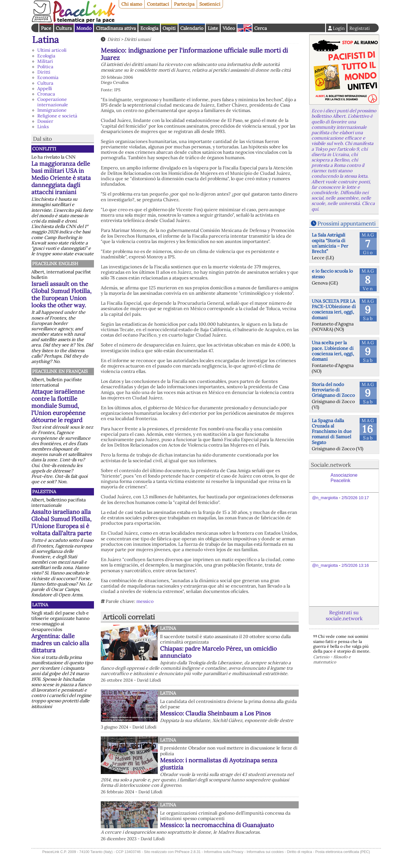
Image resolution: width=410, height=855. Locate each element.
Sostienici (209, 4)
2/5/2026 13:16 (355, 565)
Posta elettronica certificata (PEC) (342, 852)
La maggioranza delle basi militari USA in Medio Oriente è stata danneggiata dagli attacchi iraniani (61, 178)
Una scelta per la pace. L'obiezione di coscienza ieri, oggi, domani (333, 351)
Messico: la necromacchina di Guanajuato (217, 825)
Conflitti (44, 149)
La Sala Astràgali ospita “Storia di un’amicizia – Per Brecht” (330, 243)
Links (43, 126)
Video (229, 28)
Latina (45, 39)
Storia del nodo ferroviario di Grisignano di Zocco (333, 389)
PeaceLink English (55, 263)
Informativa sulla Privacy (223, 852)
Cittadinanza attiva (116, 28)
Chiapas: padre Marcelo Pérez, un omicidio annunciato (218, 652)
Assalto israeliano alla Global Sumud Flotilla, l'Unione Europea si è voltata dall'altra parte (61, 522)
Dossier (45, 121)
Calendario (191, 28)
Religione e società (57, 116)
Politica (45, 66)
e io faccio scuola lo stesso (332, 273)
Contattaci (158, 4)
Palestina (44, 491)
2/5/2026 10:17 (355, 497)
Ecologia (149, 28)
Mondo (83, 28)
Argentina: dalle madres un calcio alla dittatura (60, 643)
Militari (45, 61)
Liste (213, 28)
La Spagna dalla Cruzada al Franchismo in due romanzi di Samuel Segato (332, 431)
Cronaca (46, 94)
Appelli (44, 88)
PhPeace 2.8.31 (188, 852)
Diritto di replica (299, 852)
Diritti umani (137, 39)
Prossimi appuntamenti (346, 223)
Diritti (43, 72)
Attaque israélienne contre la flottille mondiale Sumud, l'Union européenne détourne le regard (58, 406)
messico (144, 601)
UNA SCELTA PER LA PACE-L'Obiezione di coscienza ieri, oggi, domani (334, 309)
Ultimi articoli (52, 50)
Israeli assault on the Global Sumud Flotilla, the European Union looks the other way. (61, 294)
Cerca (260, 28)
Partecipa (184, 4)
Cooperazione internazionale (52, 101)
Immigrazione (52, 110)
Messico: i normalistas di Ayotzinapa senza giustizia (218, 763)
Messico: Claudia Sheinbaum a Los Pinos (215, 713)
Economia (47, 77)
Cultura (64, 28)
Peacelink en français (60, 371)
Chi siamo (131, 4)
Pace (46, 28)
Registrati (359, 28)
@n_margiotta (325, 497)
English (244, 28)
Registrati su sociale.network (344, 615)
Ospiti (169, 28)
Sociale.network (331, 464)
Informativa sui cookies (265, 852)
